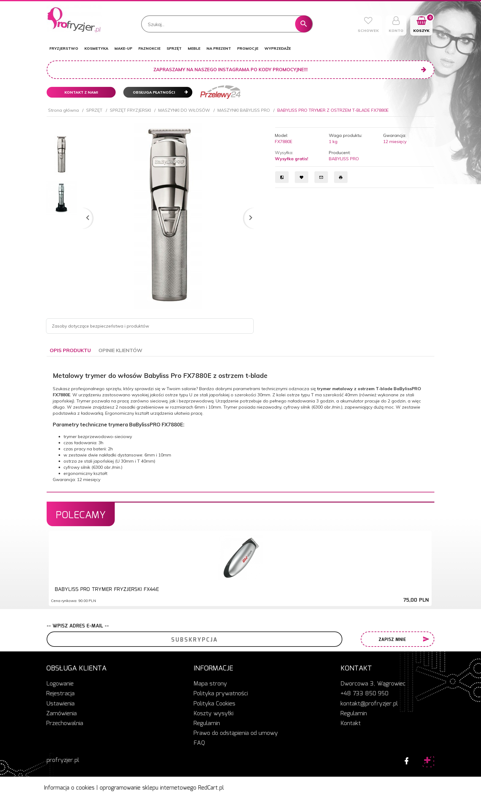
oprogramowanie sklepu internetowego (148, 788)
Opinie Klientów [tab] (120, 350)
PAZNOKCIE (149, 48)
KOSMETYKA (96, 48)
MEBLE (194, 48)
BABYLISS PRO (344, 158)
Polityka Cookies (214, 704)
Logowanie (60, 684)
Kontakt (351, 723)
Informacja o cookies (69, 788)
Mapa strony (210, 684)
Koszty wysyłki (213, 713)
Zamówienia (61, 713)
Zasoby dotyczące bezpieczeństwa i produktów (100, 326)
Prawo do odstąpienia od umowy (236, 733)
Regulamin (207, 723)
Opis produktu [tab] (70, 350)
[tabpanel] (240, 424)
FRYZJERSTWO (63, 48)
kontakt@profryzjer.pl (369, 704)
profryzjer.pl (63, 760)
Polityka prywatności (221, 693)
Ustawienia (60, 704)
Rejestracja (60, 693)
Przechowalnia (64, 723)
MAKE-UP (123, 48)
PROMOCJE (247, 48)
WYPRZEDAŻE (277, 48)
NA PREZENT (218, 48)
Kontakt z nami (81, 92)
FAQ (199, 743)
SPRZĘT (174, 48)
